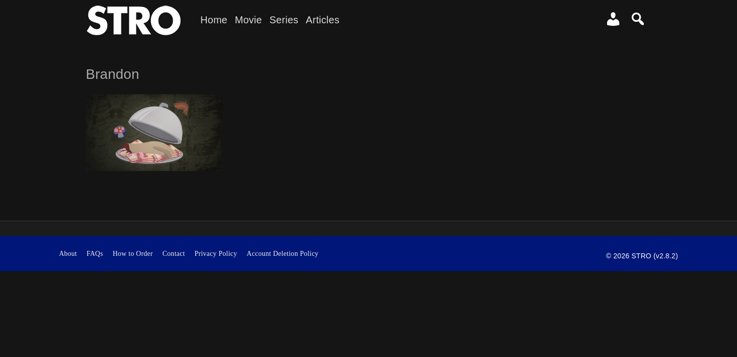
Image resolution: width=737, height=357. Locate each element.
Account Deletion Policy (282, 253)
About (68, 253)
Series (283, 19)
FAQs (94, 253)
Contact (173, 253)
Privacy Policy (215, 253)
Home (213, 19)
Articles (323, 19)
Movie (248, 19)
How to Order (133, 253)
